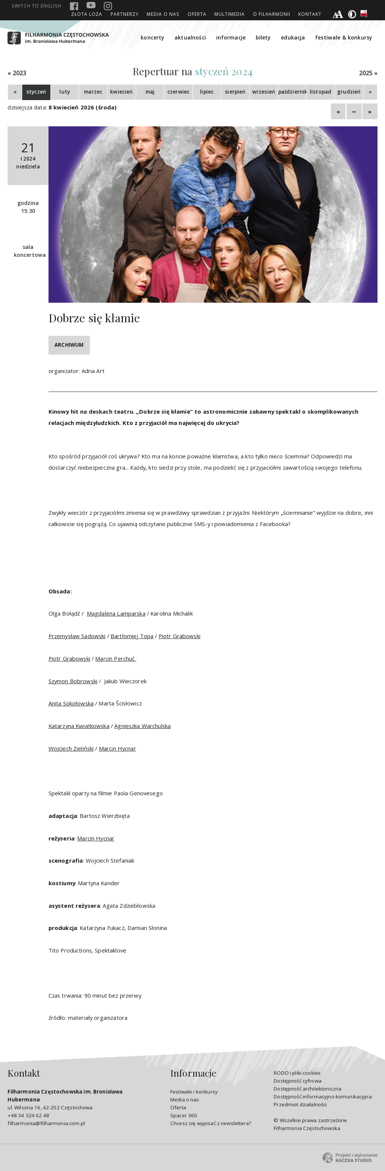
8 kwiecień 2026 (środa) (83, 107)
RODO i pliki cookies (297, 1072)
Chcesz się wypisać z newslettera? (210, 1123)
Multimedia (229, 14)
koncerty (152, 37)
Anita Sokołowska (71, 703)
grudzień (349, 91)
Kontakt (309, 14)
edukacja (293, 37)
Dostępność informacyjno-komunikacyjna (323, 1096)
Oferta (197, 14)
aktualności (190, 37)
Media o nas (163, 14)
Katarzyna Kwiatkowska (79, 726)
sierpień (235, 91)
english (36, 6)
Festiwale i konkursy (194, 1091)
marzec (93, 91)
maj (150, 91)
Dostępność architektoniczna (307, 1088)
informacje (231, 37)
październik (292, 91)
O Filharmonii (271, 14)
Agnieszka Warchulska (142, 726)
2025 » (368, 73)
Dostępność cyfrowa (297, 1080)
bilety (263, 37)
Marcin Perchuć (115, 658)
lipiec (207, 91)
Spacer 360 (183, 1115)
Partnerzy (125, 14)
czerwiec (178, 91)
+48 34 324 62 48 (28, 1115)
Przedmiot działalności (300, 1104)
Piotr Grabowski (179, 636)
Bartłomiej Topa (132, 636)
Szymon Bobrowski (73, 681)
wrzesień (263, 91)
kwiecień (121, 91)
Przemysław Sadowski (77, 636)
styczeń (36, 91)
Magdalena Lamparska (116, 613)
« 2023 (17, 73)
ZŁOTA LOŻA (86, 14)
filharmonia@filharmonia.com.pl (46, 1123)
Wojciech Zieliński (71, 748)
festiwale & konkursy (343, 37)
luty (64, 91)
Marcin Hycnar (117, 748)
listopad (320, 91)
